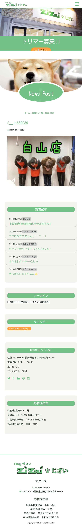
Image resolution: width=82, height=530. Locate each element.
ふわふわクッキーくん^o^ (24, 261)
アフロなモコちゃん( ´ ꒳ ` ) (27, 236)
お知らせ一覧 (37, 113)
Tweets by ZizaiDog (19, 329)
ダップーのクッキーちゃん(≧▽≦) (30, 248)
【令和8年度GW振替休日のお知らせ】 (30, 223)
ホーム (27, 113)
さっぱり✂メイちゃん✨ (23, 274)
